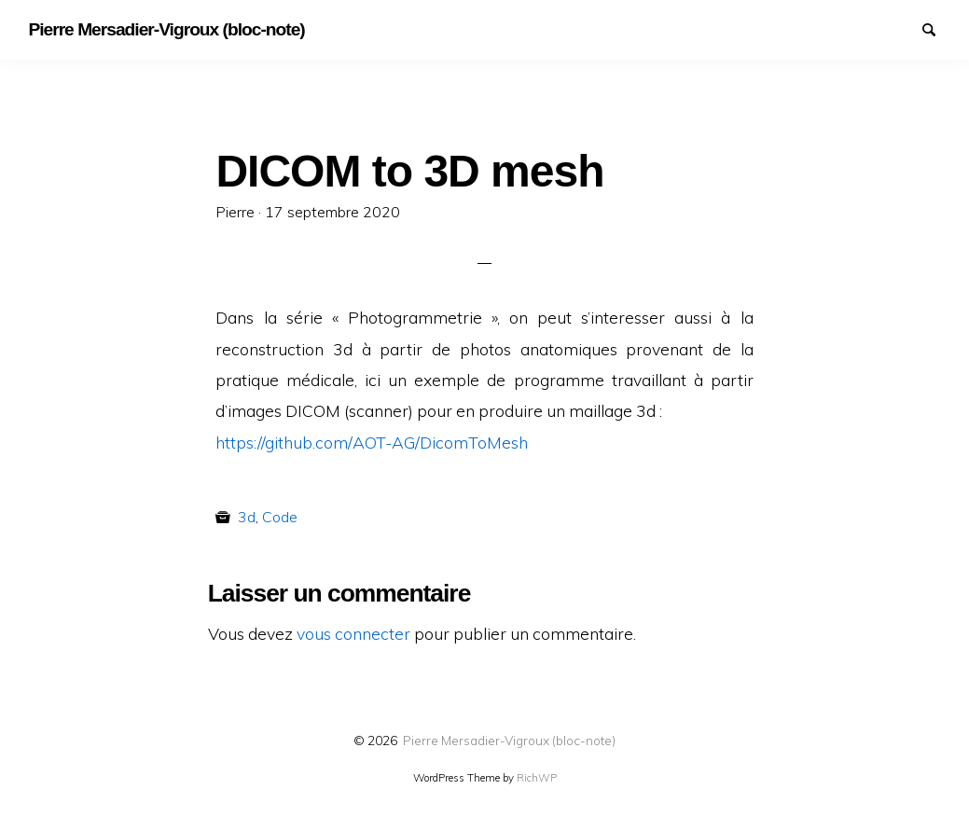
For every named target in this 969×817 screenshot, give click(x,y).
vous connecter (353, 633)
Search (937, 28)
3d (247, 516)
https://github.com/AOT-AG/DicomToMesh (371, 442)
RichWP (537, 777)
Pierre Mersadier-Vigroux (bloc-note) (509, 740)
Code (280, 516)
